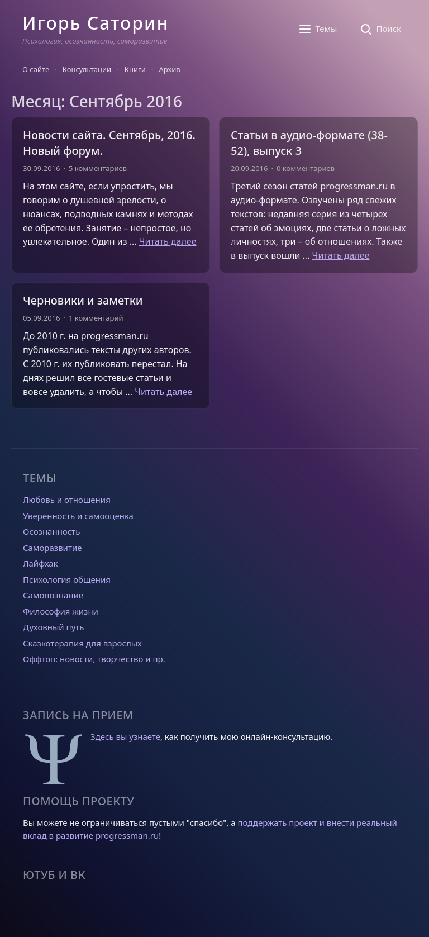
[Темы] (317, 29)
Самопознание (53, 595)
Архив (169, 69)
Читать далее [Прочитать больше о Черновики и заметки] (163, 392)
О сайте (35, 69)
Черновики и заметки (83, 300)
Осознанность (51, 531)
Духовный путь (53, 626)
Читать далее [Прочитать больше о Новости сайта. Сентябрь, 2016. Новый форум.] (168, 241)
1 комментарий (96, 318)
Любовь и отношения (67, 499)
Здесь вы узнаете (125, 736)
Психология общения (67, 579)
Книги (135, 69)
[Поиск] (380, 29)
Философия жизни (60, 611)
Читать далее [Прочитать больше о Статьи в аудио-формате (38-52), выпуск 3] (341, 255)
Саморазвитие (52, 547)
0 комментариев (306, 168)
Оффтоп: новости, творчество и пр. (94, 658)
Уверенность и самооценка (78, 515)
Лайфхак (40, 563)
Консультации (87, 69)
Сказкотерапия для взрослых (82, 643)
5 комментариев (98, 168)
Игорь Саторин (95, 23)
